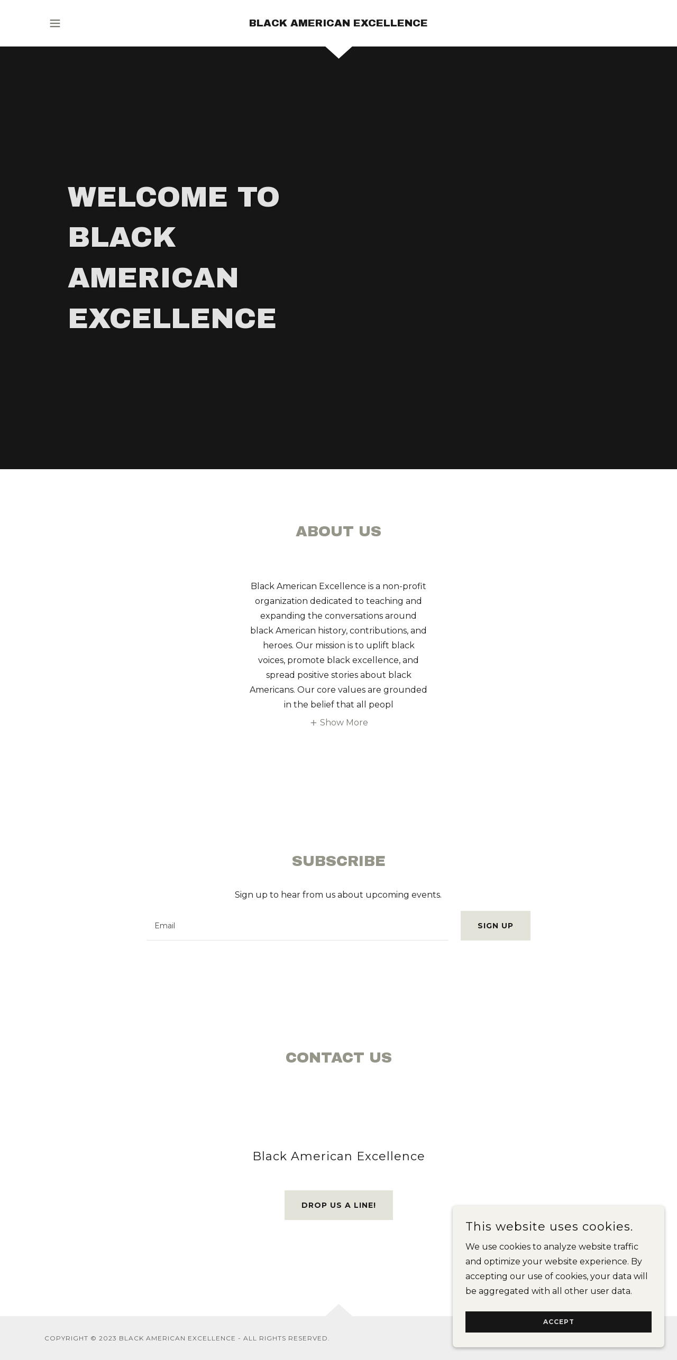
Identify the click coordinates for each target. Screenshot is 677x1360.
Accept (558, 1322)
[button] (55, 23)
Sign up (496, 925)
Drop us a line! (338, 1205)
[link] (338, 23)
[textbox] (297, 925)
